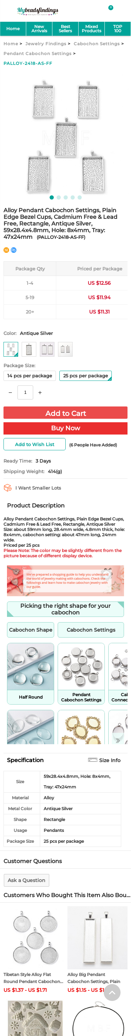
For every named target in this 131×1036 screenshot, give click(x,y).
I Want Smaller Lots (38, 488)
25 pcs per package (87, 377)
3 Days (43, 461)
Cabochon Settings (97, 43)
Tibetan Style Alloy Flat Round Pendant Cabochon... (33, 978)
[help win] (112, 971)
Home (13, 28)
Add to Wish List (34, 444)
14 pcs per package (29, 375)
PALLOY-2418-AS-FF (27, 63)
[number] (25, 392)
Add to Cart (65, 413)
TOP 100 (117, 28)
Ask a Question (26, 880)
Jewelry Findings (46, 43)
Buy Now (65, 428)
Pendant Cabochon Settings (37, 53)
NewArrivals (39, 28)
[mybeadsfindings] (38, 15)
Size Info (110, 760)
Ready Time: (17, 461)
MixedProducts (91, 28)
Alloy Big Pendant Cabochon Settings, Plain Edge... (93, 981)
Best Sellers (65, 28)
